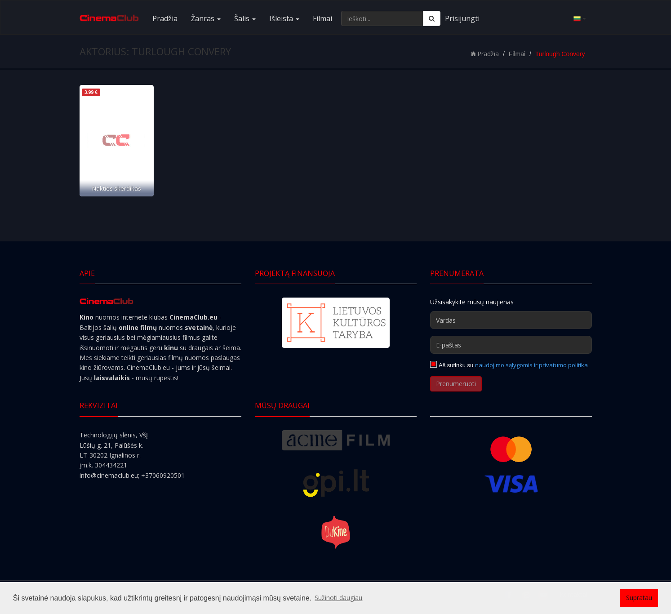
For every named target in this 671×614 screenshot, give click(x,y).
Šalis (245, 18)
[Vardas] (511, 320)
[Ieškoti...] (382, 18)
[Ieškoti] (431, 18)
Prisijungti (462, 18)
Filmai (322, 18)
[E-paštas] (511, 345)
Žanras (206, 18)
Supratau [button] (639, 597)
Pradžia (165, 18)
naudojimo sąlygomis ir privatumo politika (531, 365)
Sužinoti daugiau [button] (338, 597)
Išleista (284, 18)
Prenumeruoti (456, 383)
